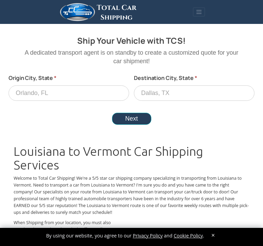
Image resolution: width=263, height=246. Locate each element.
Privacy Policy (148, 235)
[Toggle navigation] (199, 12)
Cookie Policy (188, 235)
